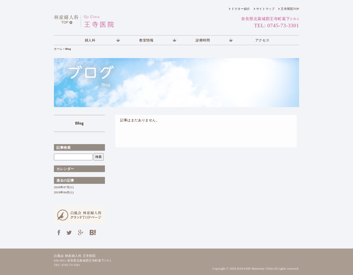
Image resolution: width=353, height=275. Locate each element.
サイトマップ (265, 9)
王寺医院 (94, 21)
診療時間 (203, 40)
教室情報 (146, 40)
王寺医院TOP (290, 9)
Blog (79, 123)
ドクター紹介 (240, 9)
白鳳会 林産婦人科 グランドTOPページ (79, 215)
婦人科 (90, 40)
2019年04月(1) (64, 192)
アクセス (262, 40)
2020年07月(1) (64, 187)
